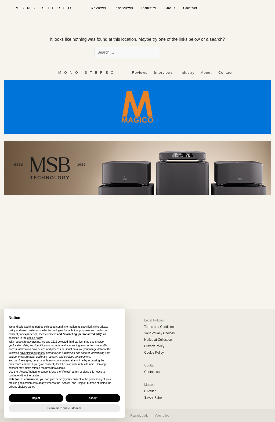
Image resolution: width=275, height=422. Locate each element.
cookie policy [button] (35, 337)
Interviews (123, 8)
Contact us (152, 372)
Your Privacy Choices (159, 333)
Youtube (161, 415)
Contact (190, 8)
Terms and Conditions (159, 327)
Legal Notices (154, 320)
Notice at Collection (158, 340)
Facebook (139, 415)
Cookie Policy (154, 352)
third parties (75, 341)
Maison (149, 385)
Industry (148, 8)
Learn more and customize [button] (65, 408)
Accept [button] (92, 398)
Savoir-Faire (153, 397)
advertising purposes (32, 352)
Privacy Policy (154, 346)
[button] (117, 317)
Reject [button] (36, 398)
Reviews (98, 8)
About (169, 8)
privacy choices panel (21, 386)
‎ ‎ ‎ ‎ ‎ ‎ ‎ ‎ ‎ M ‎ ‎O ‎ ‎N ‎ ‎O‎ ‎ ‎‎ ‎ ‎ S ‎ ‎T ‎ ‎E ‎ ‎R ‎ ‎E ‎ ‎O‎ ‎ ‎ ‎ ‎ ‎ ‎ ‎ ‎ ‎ (43, 8)
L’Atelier (150, 391)
